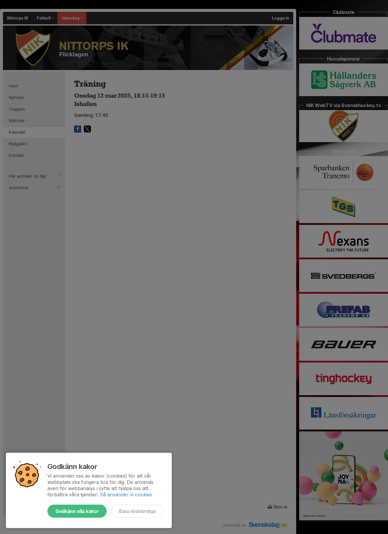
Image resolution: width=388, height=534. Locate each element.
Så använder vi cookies (126, 495)
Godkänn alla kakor (77, 511)
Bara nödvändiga (137, 511)
